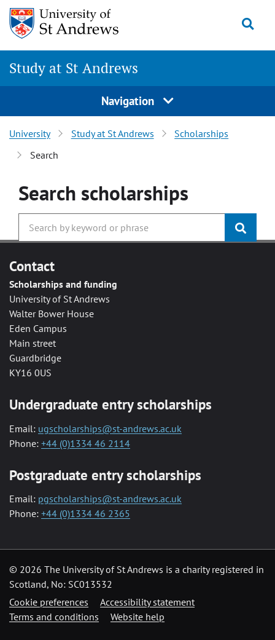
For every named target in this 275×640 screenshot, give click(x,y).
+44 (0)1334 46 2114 (85, 443)
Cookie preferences (48, 602)
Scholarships (201, 133)
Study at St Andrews (73, 67)
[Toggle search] (248, 24)
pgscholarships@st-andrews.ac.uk (110, 498)
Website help (137, 616)
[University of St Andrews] (72, 23)
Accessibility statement (147, 602)
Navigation (137, 100)
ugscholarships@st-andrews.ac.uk (110, 428)
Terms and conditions (54, 616)
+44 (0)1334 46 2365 (85, 513)
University (29, 133)
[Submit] (241, 227)
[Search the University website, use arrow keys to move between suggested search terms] (121, 227)
